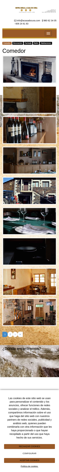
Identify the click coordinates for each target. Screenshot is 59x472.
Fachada (28, 43)
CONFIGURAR (29, 453)
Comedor (7, 43)
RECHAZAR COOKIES (29, 446)
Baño (36, 43)
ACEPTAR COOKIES (29, 460)
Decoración (17, 43)
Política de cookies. (29, 466)
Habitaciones (46, 43)
